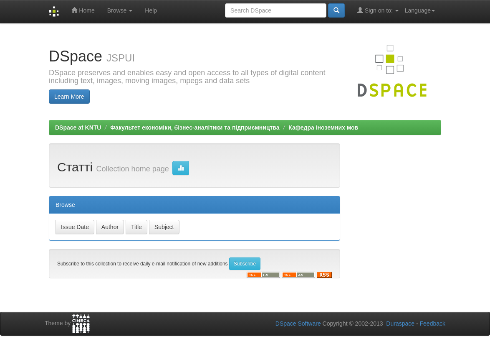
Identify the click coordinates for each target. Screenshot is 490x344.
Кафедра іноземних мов (323, 127)
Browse (120, 10)
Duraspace (400, 323)
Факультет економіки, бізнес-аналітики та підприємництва (194, 127)
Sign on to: (378, 10)
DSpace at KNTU (78, 127)
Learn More (69, 96)
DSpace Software (298, 323)
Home (82, 10)
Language (420, 10)
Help (151, 10)
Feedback (432, 323)
